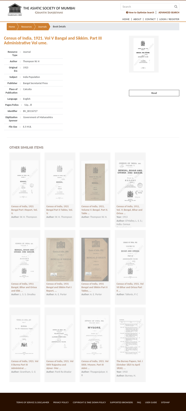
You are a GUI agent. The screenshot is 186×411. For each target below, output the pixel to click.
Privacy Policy (61, 402)
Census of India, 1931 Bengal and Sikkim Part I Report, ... (59, 285)
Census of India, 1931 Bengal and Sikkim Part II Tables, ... (94, 285)
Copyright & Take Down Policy (89, 402)
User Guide (151, 402)
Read (154, 85)
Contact (150, 19)
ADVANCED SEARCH (169, 12)
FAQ (139, 402)
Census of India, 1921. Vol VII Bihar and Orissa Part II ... (130, 285)
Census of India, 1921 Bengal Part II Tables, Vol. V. (59, 207)
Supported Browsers (121, 402)
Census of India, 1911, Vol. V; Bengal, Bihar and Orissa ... (129, 207)
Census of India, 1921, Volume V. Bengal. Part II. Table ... (94, 207)
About (137, 19)
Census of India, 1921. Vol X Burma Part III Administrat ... (24, 362)
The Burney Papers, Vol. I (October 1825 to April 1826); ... (130, 362)
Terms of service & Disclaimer (32, 402)
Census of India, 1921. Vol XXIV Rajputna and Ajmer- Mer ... (59, 362)
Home (126, 19)
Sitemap (165, 402)
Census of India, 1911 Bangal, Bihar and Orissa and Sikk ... (24, 285)
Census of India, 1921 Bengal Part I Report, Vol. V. (24, 207)
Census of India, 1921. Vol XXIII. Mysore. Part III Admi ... (94, 362)
